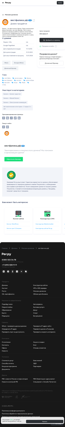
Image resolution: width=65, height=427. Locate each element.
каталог (18, 80)
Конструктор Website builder (44, 224)
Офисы (4, 348)
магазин (6, 82)
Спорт (35, 313)
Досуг (35, 310)
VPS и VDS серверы (40, 288)
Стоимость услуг (7, 360)
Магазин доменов (11, 15)
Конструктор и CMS (47, 219)
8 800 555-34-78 (9, 260)
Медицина (5, 316)
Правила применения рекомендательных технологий (21, 416)
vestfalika (6, 78)
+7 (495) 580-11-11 (9, 265)
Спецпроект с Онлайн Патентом (44, 382)
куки (11, 419)
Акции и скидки (38, 342)
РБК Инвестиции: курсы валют (44, 379)
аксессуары (18, 78)
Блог (35, 345)
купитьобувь (29, 80)
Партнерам (37, 366)
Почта (4, 291)
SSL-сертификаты (8, 294)
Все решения (37, 316)
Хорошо (44, 421)
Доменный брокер (51, 63)
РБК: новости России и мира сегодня (15, 379)
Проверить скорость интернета (44, 332)
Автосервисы (37, 304)
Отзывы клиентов (39, 348)
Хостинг (5, 288)
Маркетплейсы (7, 307)
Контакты (5, 345)
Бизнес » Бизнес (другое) (12, 94)
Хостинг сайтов (18, 219)
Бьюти (4, 313)
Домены (5, 285)
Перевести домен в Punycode (43, 329)
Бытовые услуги (38, 307)
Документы (6, 369)
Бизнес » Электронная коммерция (15, 102)
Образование (6, 310)
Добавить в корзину (53, 40)
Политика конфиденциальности (13, 411)
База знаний (37, 360)
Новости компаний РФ (10, 382)
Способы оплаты (8, 363)
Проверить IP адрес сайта (42, 326)
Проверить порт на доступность (13, 332)
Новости (5, 351)
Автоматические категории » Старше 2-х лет (17, 108)
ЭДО (35, 363)
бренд (28, 78)
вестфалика (7, 80)
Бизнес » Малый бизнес (11, 98)
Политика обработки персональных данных (17, 414)
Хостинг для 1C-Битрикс (14, 228)
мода (15, 82)
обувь (22, 82)
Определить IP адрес (9, 329)
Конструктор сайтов (40, 285)
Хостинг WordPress (12, 224)
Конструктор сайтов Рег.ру (44, 228)
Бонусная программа (9, 366)
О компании (6, 342)
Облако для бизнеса (40, 294)
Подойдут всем (7, 304)
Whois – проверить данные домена (14, 326)
